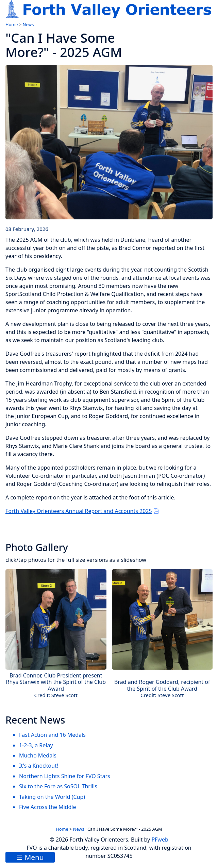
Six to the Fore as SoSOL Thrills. (59, 786)
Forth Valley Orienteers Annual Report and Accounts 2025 (78, 511)
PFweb (159, 839)
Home (11, 24)
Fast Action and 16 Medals (52, 734)
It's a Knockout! (38, 765)
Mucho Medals (37, 755)
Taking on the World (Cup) (52, 797)
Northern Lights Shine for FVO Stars (64, 776)
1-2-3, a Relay (36, 745)
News (28, 24)
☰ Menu (30, 857)
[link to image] (109, 142)
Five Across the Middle (47, 807)
